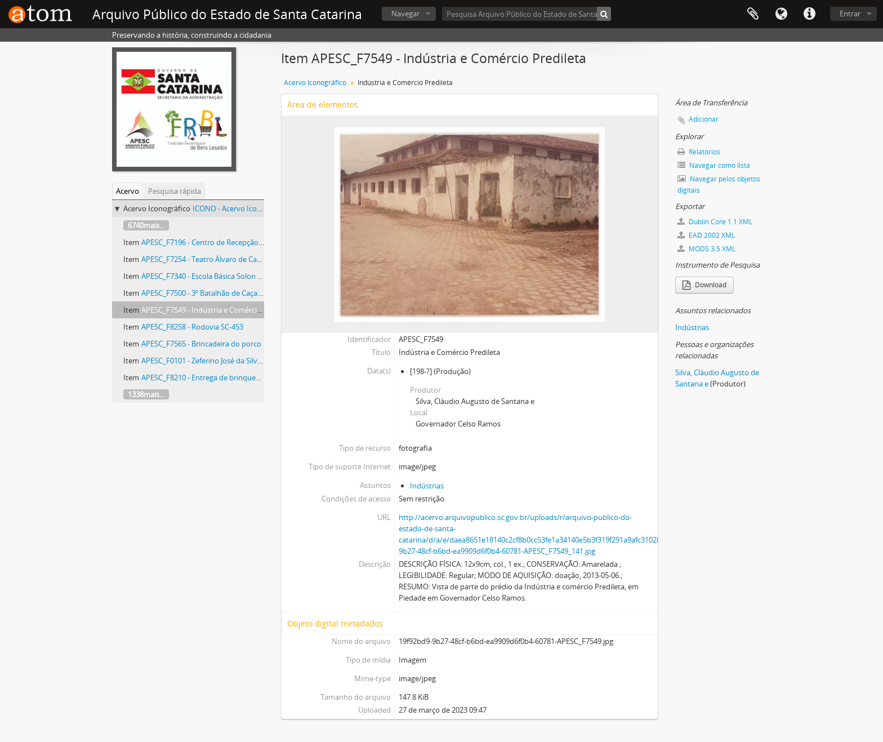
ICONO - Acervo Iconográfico (241, 208)
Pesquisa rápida (174, 191)
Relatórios (698, 152)
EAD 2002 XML (706, 235)
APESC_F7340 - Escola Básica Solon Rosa (207, 276)
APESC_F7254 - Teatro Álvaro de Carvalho (209, 259)
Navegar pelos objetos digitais (718, 184)
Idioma (781, 14)
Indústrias (427, 486)
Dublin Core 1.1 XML (714, 221)
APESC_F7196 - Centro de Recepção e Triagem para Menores (241, 242)
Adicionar (704, 119)
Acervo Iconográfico (315, 82)
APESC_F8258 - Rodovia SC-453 (192, 327)
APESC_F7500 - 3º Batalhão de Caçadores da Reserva (228, 293)
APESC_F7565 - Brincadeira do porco (201, 344)
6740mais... (146, 225)
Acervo (127, 191)
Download (704, 285)
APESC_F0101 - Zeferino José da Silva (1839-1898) (221, 361)
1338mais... (146, 394)
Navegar (405, 13)
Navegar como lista (713, 165)
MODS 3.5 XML (706, 249)
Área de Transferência (753, 14)
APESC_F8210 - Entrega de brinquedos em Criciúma (226, 377)
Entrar (850, 13)
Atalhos (809, 14)
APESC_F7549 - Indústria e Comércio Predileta (217, 310)
